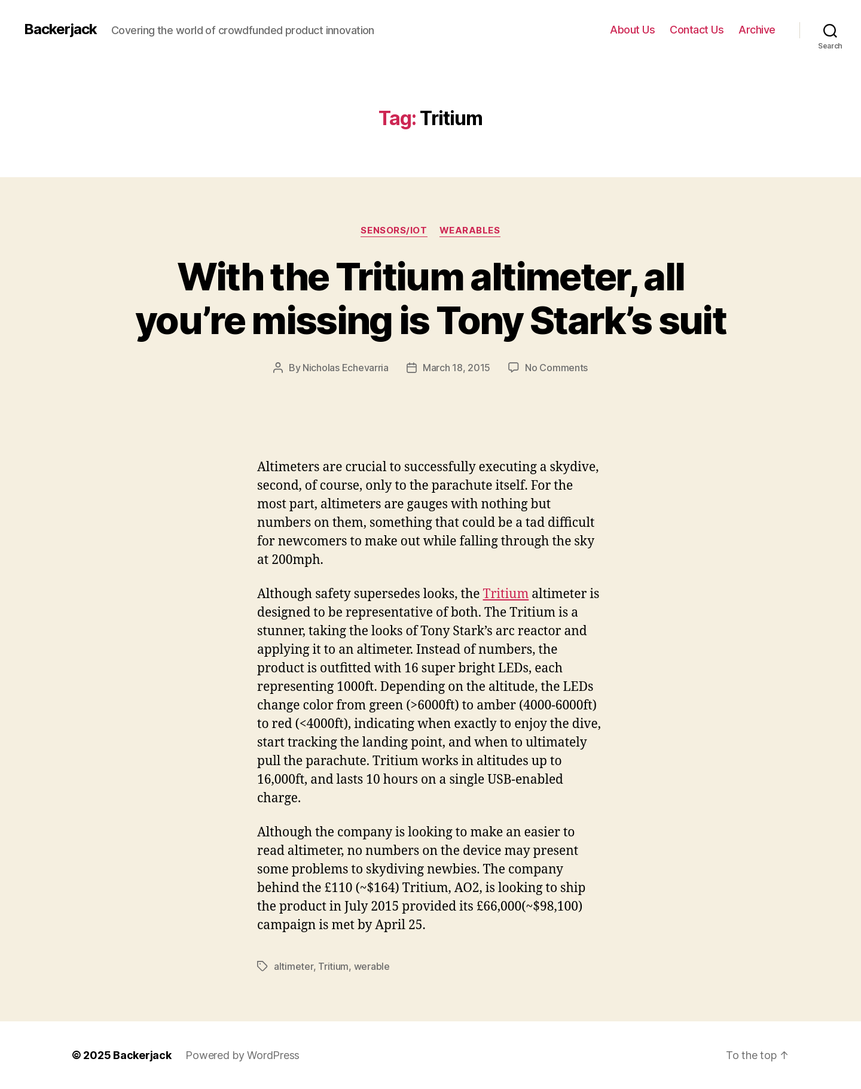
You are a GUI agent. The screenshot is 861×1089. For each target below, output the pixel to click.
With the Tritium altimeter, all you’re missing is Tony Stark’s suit (430, 298)
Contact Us (696, 29)
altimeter (293, 966)
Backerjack (60, 29)
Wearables (469, 230)
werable (372, 966)
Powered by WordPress (242, 1055)
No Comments (556, 368)
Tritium (506, 594)
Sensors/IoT (394, 230)
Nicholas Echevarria (346, 368)
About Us (632, 29)
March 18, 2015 (456, 368)
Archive (756, 29)
